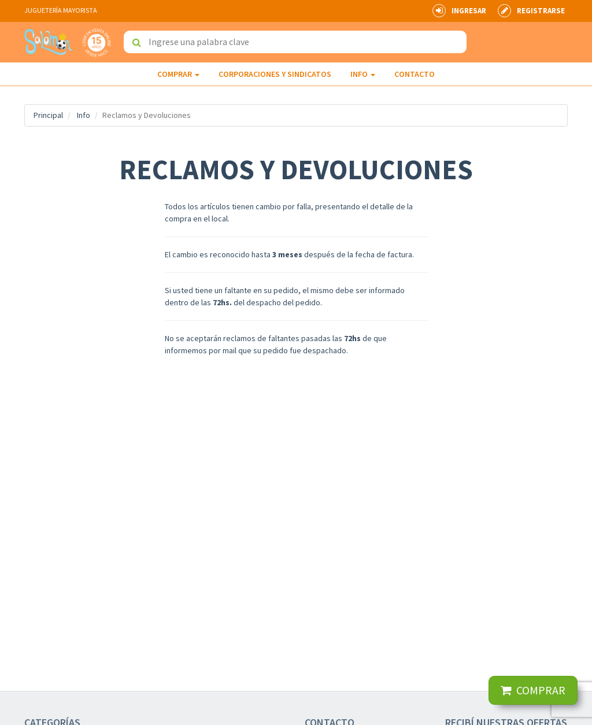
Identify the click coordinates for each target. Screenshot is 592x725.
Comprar (178, 74)
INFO (362, 74)
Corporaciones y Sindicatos (275, 74)
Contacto (414, 74)
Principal (48, 115)
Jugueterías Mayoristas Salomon (48, 42)
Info (83, 115)
